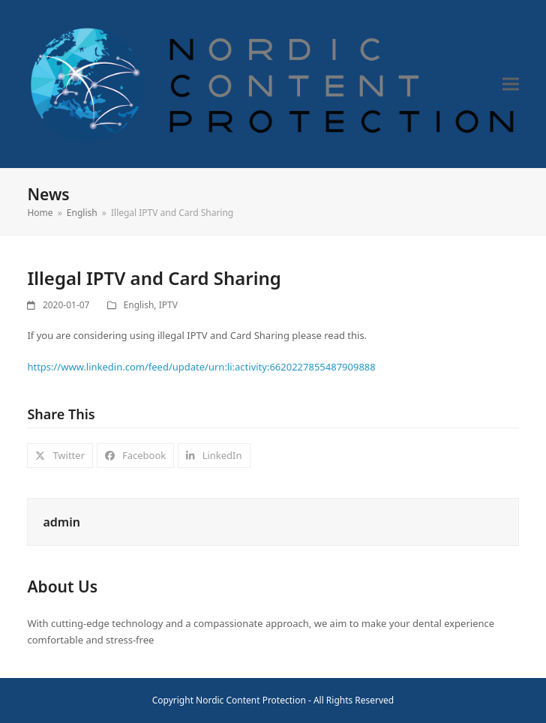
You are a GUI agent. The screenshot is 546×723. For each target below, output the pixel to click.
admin (61, 522)
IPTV (168, 304)
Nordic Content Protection (251, 700)
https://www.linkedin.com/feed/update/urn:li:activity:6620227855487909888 (201, 367)
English (139, 304)
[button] (510, 83)
